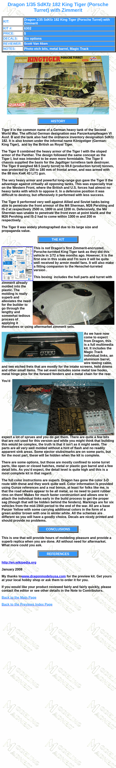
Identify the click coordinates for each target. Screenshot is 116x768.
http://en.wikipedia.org (19, 562)
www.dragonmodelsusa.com (44, 576)
